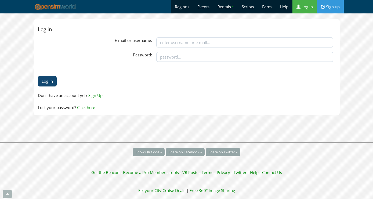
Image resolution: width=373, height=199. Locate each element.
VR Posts (190, 172)
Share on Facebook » (185, 152)
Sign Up (95, 95)
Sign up (330, 6)
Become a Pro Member (144, 172)
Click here (86, 107)
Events (203, 6)
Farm (267, 6)
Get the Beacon (105, 172)
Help (284, 6)
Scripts (248, 6)
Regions (182, 6)
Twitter (240, 172)
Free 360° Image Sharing (212, 190)
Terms (208, 172)
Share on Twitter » (223, 152)
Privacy (223, 172)
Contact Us (272, 172)
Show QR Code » (149, 152)
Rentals (226, 6)
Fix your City (149, 190)
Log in (304, 6)
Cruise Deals (173, 190)
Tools (174, 172)
